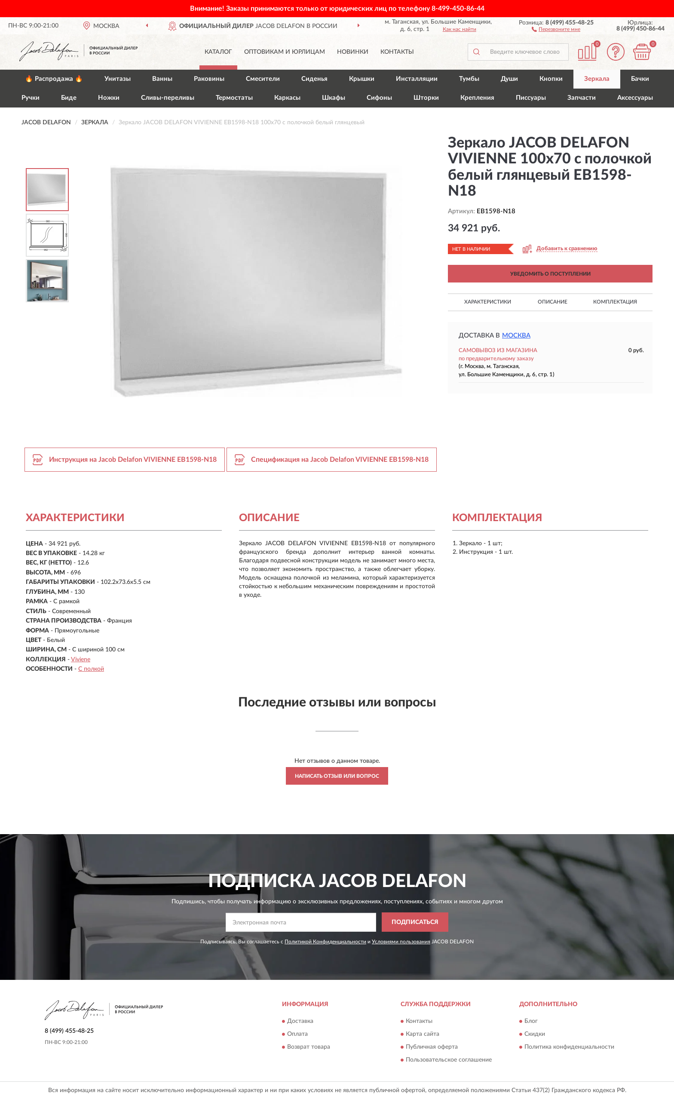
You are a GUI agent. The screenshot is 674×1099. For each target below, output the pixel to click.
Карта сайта (422, 1034)
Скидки (534, 1034)
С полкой (91, 669)
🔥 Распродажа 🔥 (54, 79)
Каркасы (287, 98)
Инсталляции (417, 79)
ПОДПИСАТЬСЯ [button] (415, 922)
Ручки (30, 98)
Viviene (80, 660)
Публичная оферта (432, 1047)
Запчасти (581, 98)
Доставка (300, 1021)
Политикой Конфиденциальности (325, 941)
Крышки (361, 79)
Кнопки (551, 79)
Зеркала (597, 79)
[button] (556, 28)
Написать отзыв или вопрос (337, 776)
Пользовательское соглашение (449, 1060)
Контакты (397, 52)
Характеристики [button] (487, 301)
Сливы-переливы (167, 98)
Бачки (640, 79)
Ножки (108, 98)
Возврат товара (308, 1047)
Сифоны (379, 98)
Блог (531, 1021)
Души (509, 79)
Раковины (209, 79)
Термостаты (234, 98)
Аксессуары (635, 98)
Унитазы (117, 79)
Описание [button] (552, 301)
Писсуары (531, 98)
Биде (69, 98)
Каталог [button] (218, 52)
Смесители (263, 79)
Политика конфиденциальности (569, 1047)
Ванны (162, 79)
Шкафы (333, 98)
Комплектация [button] (615, 301)
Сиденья (314, 79)
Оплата (297, 1034)
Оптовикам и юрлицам (284, 52)
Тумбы (469, 79)
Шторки (426, 98)
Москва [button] (516, 335)
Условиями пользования (401, 941)
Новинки (352, 52)
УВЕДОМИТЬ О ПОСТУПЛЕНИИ (550, 273)
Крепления (477, 98)
